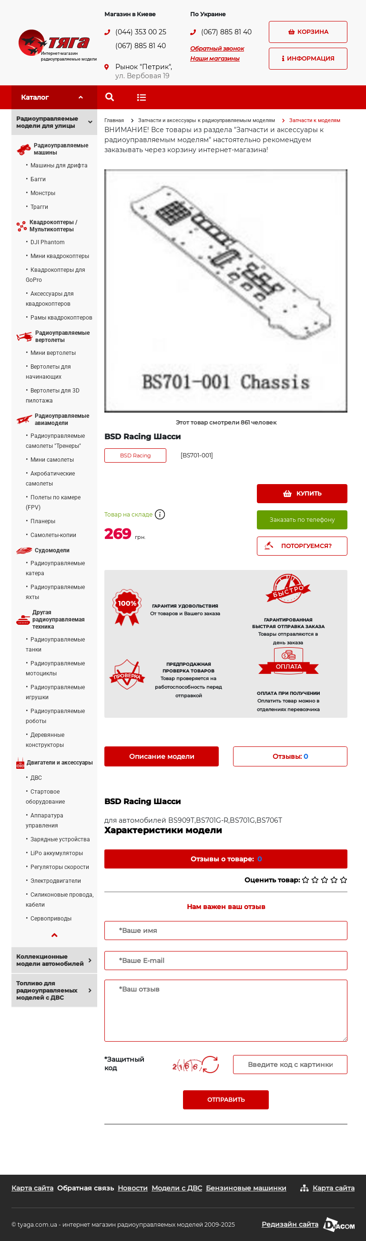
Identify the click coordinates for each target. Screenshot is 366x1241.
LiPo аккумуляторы (56, 853)
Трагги (39, 207)
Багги (38, 179)
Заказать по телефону (302, 519)
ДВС (36, 778)
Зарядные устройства (60, 839)
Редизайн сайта (290, 1224)
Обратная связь (85, 1188)
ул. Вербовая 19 (142, 76)
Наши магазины (215, 58)
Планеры (42, 521)
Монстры (42, 193)
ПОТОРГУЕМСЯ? (306, 545)
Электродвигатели (55, 881)
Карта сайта (32, 1188)
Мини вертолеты (53, 353)
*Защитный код (124, 1063)
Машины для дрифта (59, 165)
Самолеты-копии (53, 535)
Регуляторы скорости (59, 867)
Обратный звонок (217, 48)
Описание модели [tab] (161, 756)
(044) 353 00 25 (140, 32)
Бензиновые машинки (246, 1188)
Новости (133, 1188)
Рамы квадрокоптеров (61, 317)
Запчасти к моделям (314, 120)
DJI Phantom (47, 242)
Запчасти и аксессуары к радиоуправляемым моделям (206, 120)
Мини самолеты (52, 459)
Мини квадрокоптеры (59, 256)
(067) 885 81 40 (140, 45)
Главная (114, 120)
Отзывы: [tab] (290, 756)
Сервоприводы (50, 918)
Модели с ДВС (177, 1188)
